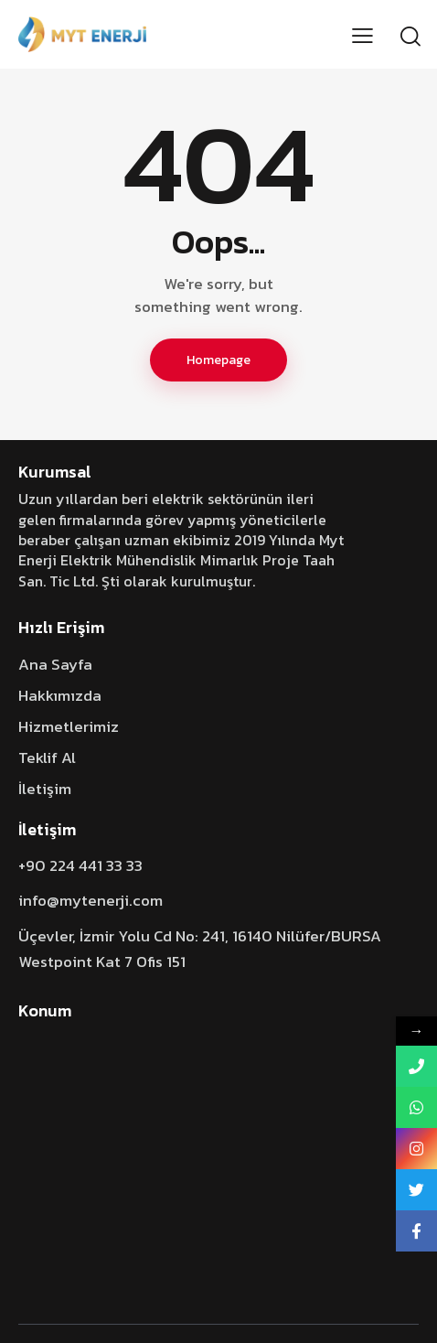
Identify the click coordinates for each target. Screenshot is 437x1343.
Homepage (218, 360)
